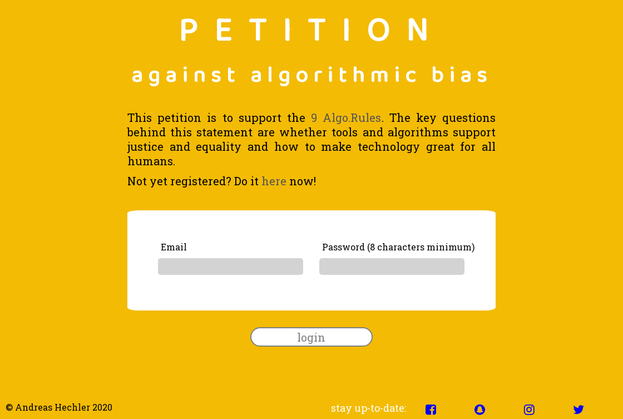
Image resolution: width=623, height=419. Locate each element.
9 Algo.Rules (346, 117)
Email (174, 247)
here (273, 181)
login (311, 337)
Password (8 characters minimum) (398, 247)
